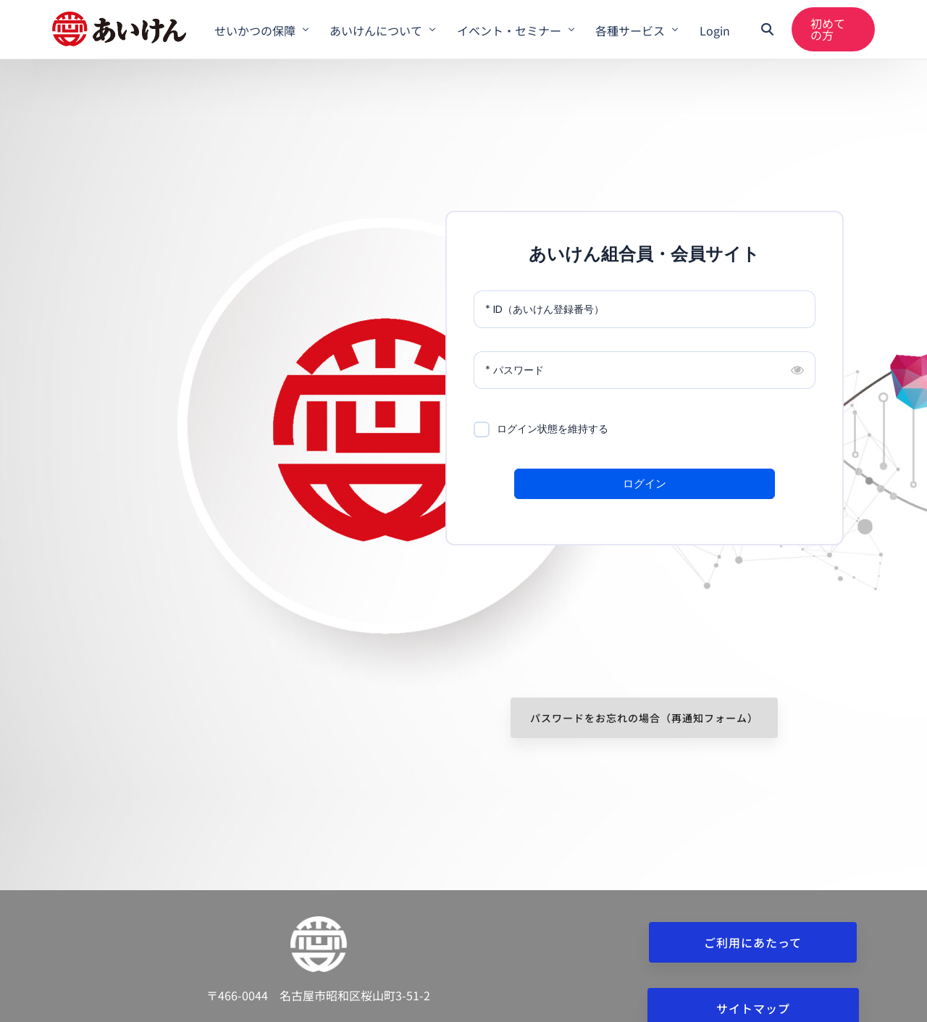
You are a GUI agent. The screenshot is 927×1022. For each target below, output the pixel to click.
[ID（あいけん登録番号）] (644, 309)
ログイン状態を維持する (552, 429)
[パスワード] (644, 370)
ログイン (644, 483)
